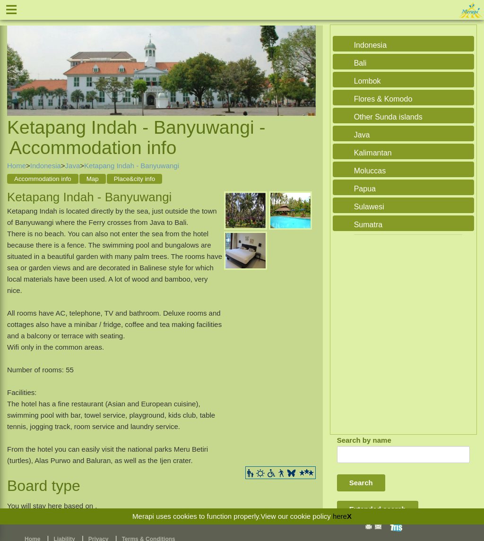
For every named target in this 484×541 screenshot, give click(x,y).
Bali (360, 63)
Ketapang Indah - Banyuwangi (131, 166)
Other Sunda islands (388, 117)
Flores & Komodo (383, 99)
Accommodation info (42, 178)
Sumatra (368, 225)
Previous (16, 60)
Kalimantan (373, 153)
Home (16, 166)
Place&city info (134, 178)
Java (72, 166)
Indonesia (45, 166)
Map (92, 178)
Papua (365, 189)
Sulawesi (369, 207)
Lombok (367, 81)
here (340, 516)
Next (306, 60)
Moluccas (370, 171)
